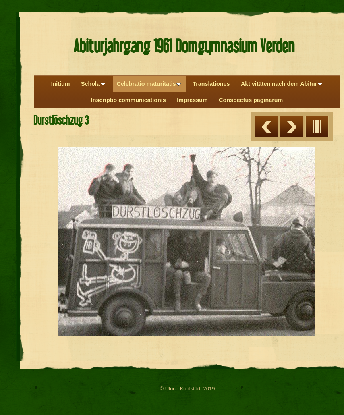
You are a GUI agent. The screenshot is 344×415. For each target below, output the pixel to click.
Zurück (266, 126)
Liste (317, 126)
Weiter (291, 126)
